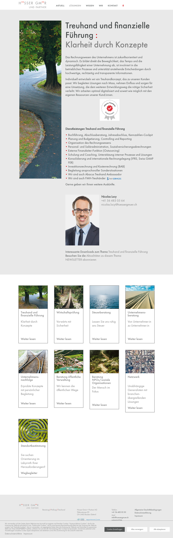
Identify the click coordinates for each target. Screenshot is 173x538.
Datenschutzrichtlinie (13, 533)
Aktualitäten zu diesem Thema (103, 256)
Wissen (90, 5)
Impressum (28, 533)
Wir (101, 5)
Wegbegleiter (29, 473)
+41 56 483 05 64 (113, 201)
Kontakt (113, 5)
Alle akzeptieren (159, 529)
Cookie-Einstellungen (114, 529)
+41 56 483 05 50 (119, 512)
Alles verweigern (137, 529)
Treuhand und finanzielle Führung (128, 252)
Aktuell (60, 5)
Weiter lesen (28, 339)
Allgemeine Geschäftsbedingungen (148, 509)
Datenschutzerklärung (143, 512)
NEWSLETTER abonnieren (80, 260)
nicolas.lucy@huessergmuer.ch (119, 204)
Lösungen (75, 5)
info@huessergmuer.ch (120, 517)
